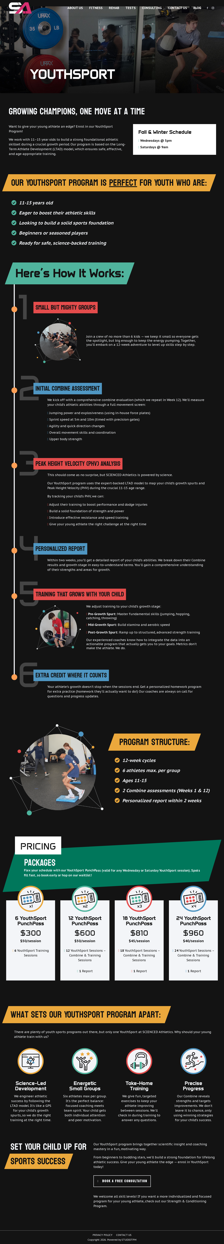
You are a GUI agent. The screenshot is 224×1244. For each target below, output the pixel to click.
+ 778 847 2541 (205, 3)
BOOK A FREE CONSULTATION (122, 1181)
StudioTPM (129, 1239)
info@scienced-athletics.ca (175, 3)
